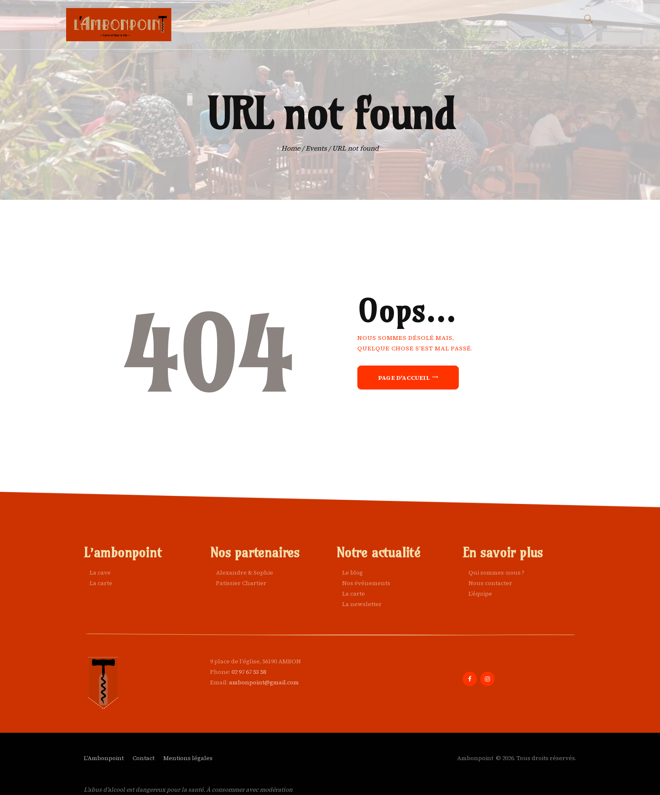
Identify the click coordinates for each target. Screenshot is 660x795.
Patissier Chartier (241, 583)
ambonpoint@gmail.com (264, 682)
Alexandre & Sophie (244, 572)
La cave (100, 572)
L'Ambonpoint (104, 758)
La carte (101, 583)
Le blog (352, 572)
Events (316, 148)
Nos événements (366, 583)
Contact (143, 758)
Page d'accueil (404, 378)
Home (290, 148)
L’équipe (480, 593)
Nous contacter (490, 583)
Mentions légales (188, 758)
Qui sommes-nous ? (496, 572)
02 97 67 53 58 (249, 672)
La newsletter (362, 604)
